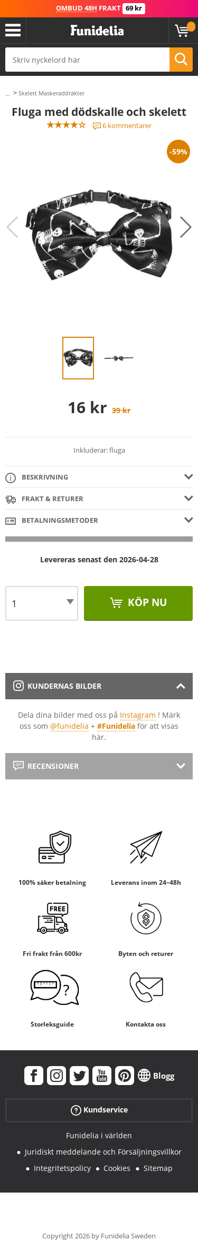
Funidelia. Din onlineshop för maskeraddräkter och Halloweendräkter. (97, 30)
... (7, 93)
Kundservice (99, 1110)
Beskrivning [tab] (36, 477)
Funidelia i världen (99, 1135)
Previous (12, 227)
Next (185, 227)
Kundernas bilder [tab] (57, 686)
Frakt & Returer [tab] (44, 499)
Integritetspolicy (62, 1168)
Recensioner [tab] (46, 766)
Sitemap (158, 1168)
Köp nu (146, 602)
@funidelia (69, 726)
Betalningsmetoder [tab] (51, 520)
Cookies (116, 1168)
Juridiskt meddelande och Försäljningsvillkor (103, 1152)
